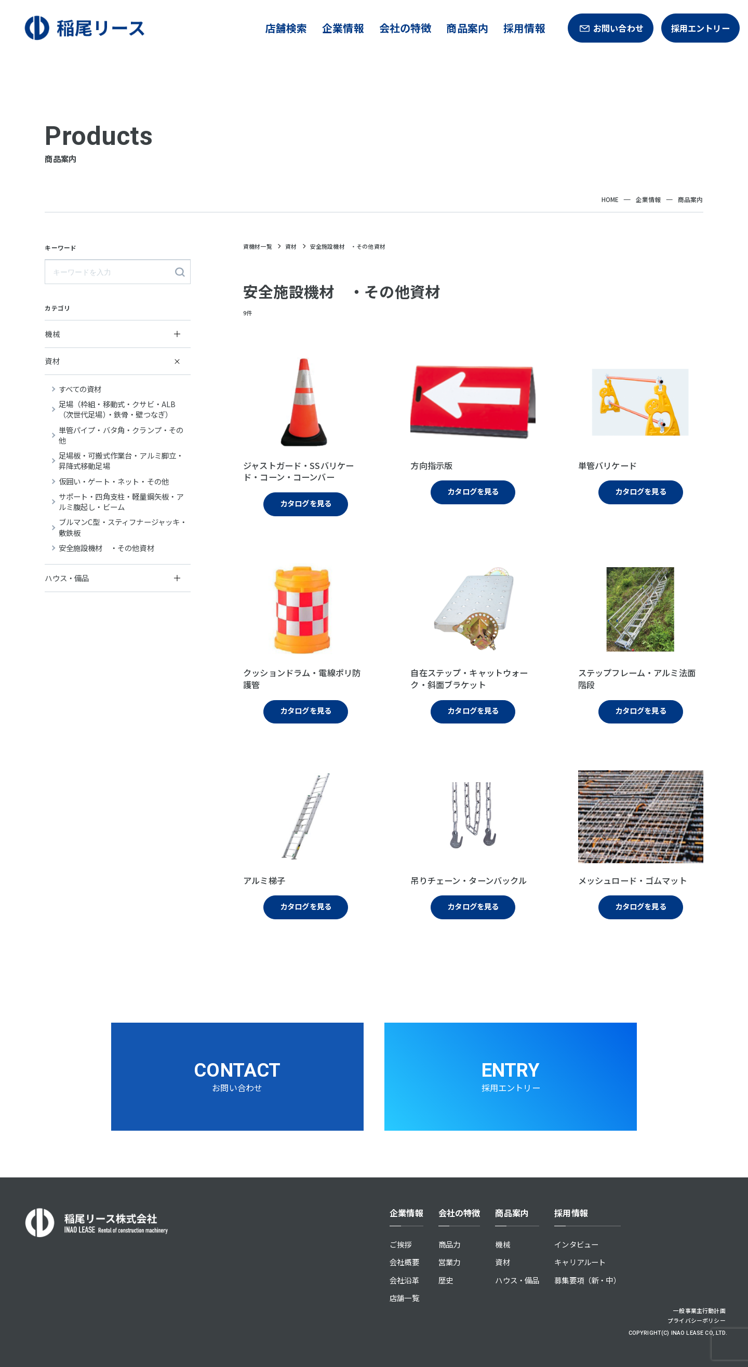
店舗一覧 (404, 1297)
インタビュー (576, 1244)
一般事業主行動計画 (699, 1310)
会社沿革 (404, 1280)
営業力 (449, 1261)
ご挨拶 (401, 1244)
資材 (502, 1261)
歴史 (445, 1280)
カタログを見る (305, 503)
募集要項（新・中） (587, 1280)
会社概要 (404, 1261)
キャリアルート (580, 1261)
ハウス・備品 (517, 1280)
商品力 (449, 1244)
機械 (502, 1244)
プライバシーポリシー (696, 1320)
